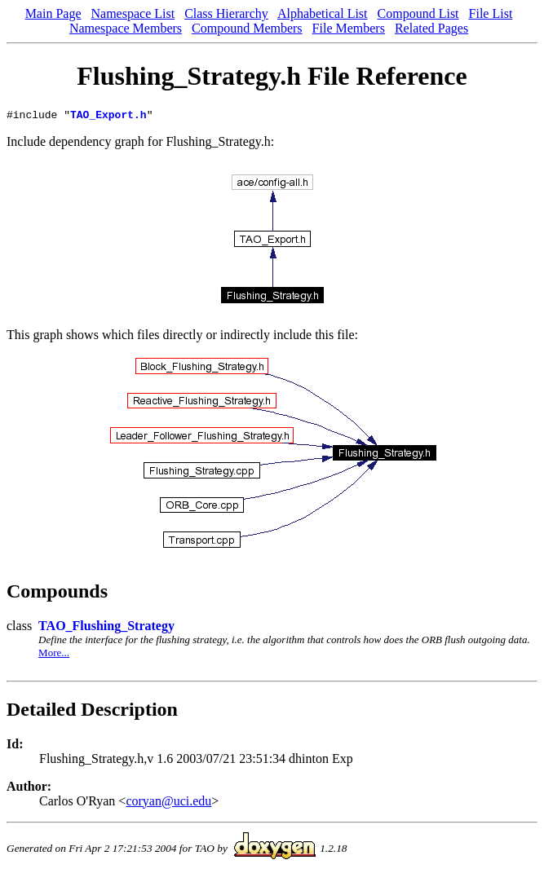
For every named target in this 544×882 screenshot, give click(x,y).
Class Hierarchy (226, 13)
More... (53, 655)
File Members (348, 28)
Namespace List (133, 13)
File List (491, 13)
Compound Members (247, 28)
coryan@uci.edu (168, 803)
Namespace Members (125, 28)
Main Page (53, 13)
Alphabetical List (322, 13)
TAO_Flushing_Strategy (106, 628)
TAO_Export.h (108, 116)
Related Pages (431, 28)
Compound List (418, 13)
